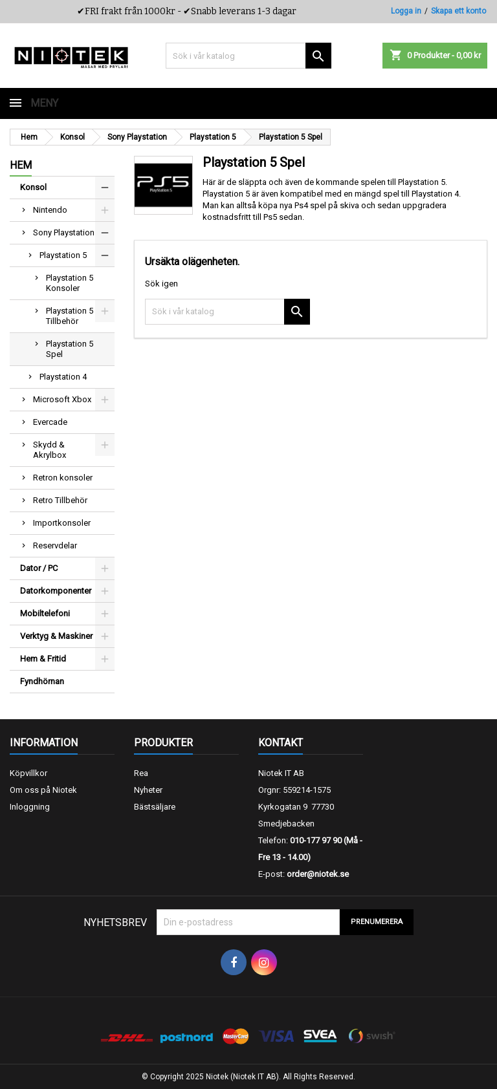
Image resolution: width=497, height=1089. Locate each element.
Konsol (33, 187)
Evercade (50, 422)
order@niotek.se (318, 874)
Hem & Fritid (43, 658)
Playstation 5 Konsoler (69, 283)
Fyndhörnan (42, 681)
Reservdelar (55, 545)
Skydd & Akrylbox (49, 450)
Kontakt (280, 743)
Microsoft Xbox (62, 399)
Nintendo (50, 210)
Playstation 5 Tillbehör (69, 316)
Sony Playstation (63, 232)
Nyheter (148, 790)
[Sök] (248, 56)
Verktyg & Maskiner (56, 636)
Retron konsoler (63, 477)
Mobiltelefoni (45, 613)
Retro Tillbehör (60, 500)
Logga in (406, 11)
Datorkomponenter (55, 591)
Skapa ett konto (458, 11)
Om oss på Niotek (43, 790)
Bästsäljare (154, 807)
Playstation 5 (63, 255)
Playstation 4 (63, 377)
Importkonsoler (62, 523)
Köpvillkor (28, 773)
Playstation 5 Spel (69, 349)
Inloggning (30, 807)
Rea (141, 773)
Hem (21, 165)
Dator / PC (39, 568)
